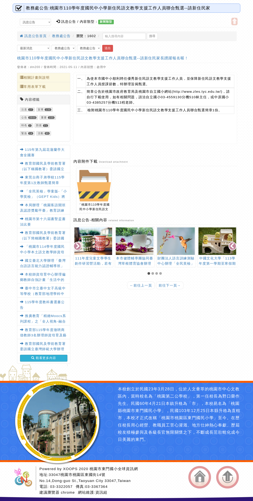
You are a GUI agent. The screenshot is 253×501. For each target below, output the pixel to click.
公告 (24, 117)
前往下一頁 (170, 285)
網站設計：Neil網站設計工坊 (24, 478)
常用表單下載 (33, 86)
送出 (108, 48)
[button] (149, 273)
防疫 (39, 125)
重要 (44, 117)
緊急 (24, 133)
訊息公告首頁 (33, 36)
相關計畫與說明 (35, 77)
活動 (41, 133)
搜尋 (152, 36)
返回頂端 (227, 477)
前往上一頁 (141, 285)
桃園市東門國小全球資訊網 (114, 469)
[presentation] (78, 246)
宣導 (41, 109)
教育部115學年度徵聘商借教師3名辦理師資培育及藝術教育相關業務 (43, 335)
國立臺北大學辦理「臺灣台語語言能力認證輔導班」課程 (43, 266)
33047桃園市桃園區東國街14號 (77, 475)
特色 (24, 125)
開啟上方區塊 (234, 21)
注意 (24, 109)
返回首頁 (199, 477)
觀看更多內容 (43, 358)
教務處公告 (61, 36)
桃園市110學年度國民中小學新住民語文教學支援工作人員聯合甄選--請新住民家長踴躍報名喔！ (102, 58)
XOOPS (70, 469)
